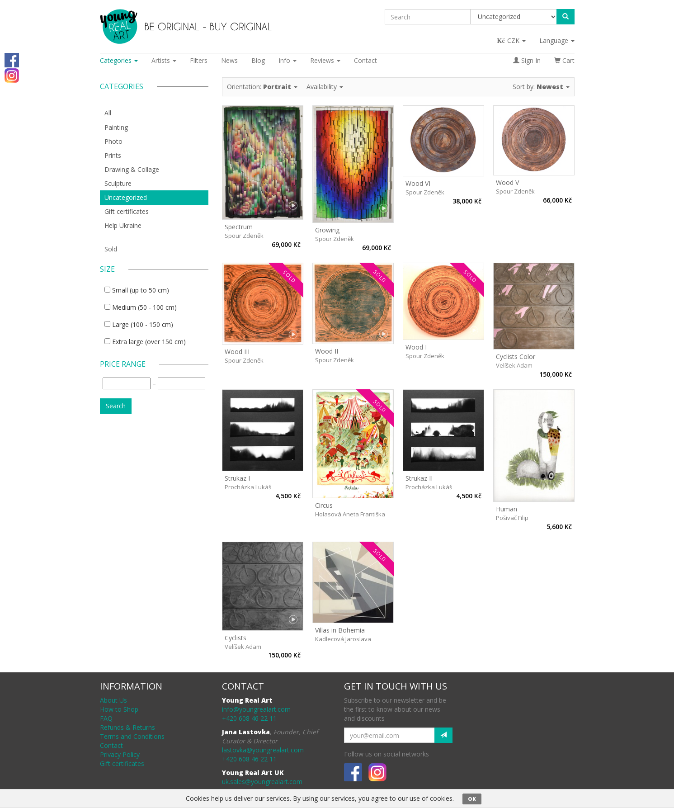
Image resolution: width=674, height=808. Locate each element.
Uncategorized (125, 197)
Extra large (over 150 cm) (149, 341)
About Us (113, 700)
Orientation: (262, 86)
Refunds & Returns (127, 727)
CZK (512, 40)
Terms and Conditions (132, 736)
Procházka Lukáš (248, 487)
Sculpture (118, 183)
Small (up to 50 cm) (140, 290)
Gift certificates (126, 211)
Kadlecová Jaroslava (343, 639)
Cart (564, 60)
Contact (365, 60)
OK (472, 798)
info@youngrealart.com (256, 709)
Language (557, 40)
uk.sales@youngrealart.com (262, 781)
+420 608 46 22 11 (249, 718)
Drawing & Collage (131, 169)
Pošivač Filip (512, 518)
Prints (112, 155)
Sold (110, 249)
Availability (324, 86)
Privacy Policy (120, 754)
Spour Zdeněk (244, 236)
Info (287, 60)
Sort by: (541, 86)
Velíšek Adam (514, 365)
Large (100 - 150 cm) (142, 324)
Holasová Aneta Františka (350, 514)
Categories (119, 60)
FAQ (106, 718)
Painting (116, 127)
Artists (163, 60)
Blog (258, 60)
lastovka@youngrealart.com (263, 750)
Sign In (527, 60)
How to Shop (119, 709)
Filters (198, 60)
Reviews (325, 60)
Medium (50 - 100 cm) (144, 307)
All (107, 113)
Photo (113, 141)
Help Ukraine (122, 225)
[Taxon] (514, 16)
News (229, 60)
